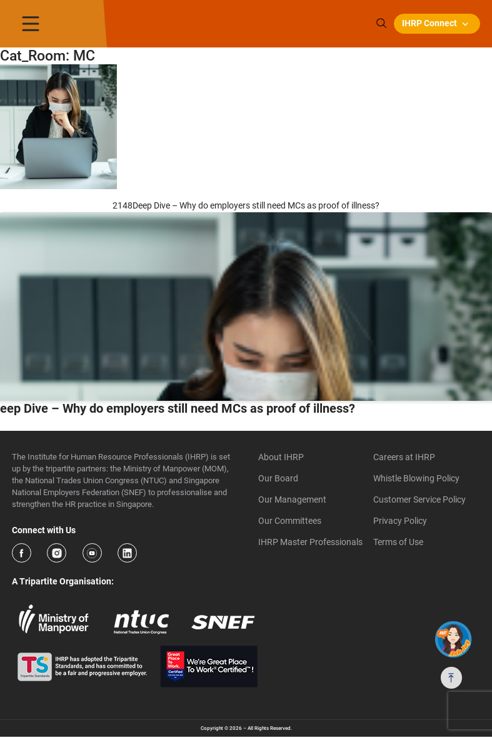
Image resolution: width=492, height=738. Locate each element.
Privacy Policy (400, 521)
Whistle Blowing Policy (416, 478)
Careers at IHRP (404, 457)
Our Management (292, 499)
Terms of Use (398, 542)
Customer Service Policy (419, 499)
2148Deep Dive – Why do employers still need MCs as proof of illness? (246, 205)
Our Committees (289, 521)
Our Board (278, 478)
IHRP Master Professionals (310, 542)
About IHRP (281, 457)
